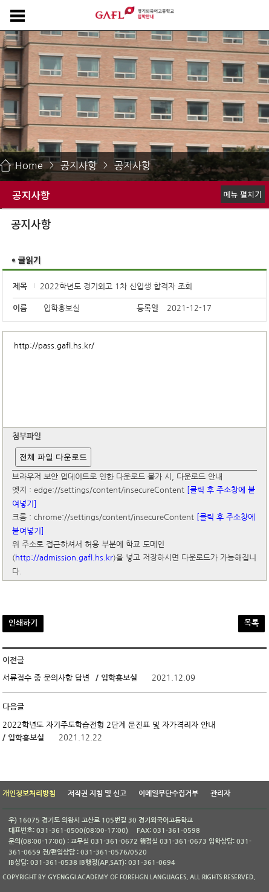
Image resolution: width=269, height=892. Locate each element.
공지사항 (78, 165)
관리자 (220, 793)
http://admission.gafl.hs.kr (64, 558)
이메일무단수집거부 (168, 793)
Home (29, 165)
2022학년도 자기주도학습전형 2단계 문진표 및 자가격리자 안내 (108, 725)
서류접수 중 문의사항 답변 (45, 678)
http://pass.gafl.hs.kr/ (54, 346)
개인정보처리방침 (29, 793)
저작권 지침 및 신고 (97, 793)
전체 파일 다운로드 (52, 456)
